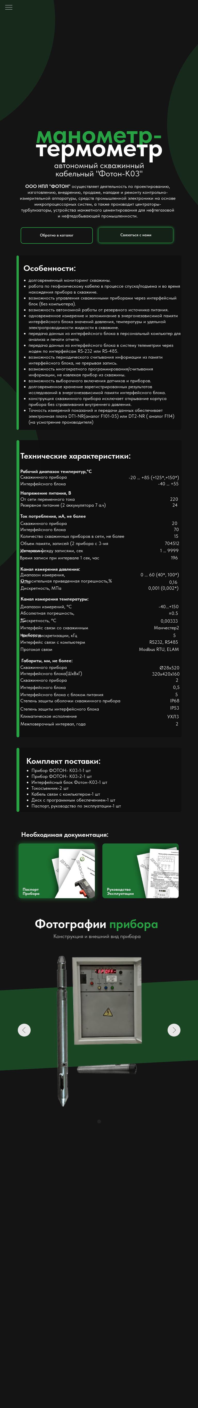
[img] (57, 870)
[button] (135, 235)
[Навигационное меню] (8, 7)
